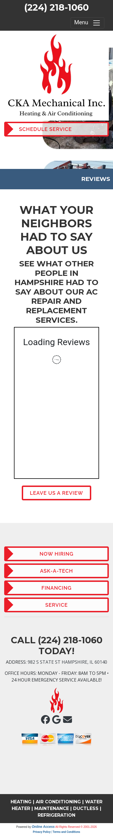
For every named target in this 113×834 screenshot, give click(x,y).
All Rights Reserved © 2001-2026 (76, 826)
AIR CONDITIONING (58, 801)
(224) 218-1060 (56, 7)
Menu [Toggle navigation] (87, 23)
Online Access (43, 827)
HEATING (21, 801)
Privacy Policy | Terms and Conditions (56, 831)
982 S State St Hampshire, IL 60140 (67, 662)
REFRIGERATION (56, 815)
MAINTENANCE (51, 808)
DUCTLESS (85, 808)
